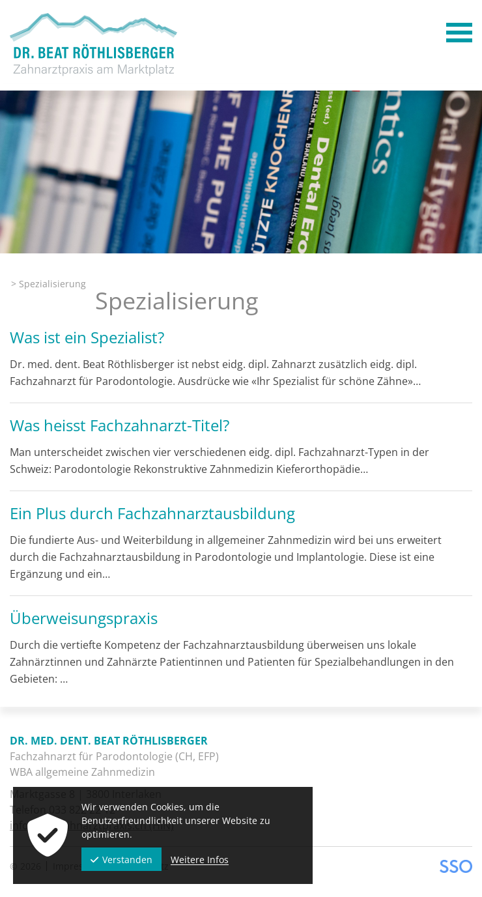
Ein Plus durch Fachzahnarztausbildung (152, 513)
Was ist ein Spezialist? (87, 337)
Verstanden (121, 859)
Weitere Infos (200, 859)
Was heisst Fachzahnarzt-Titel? (119, 425)
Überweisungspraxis (84, 618)
